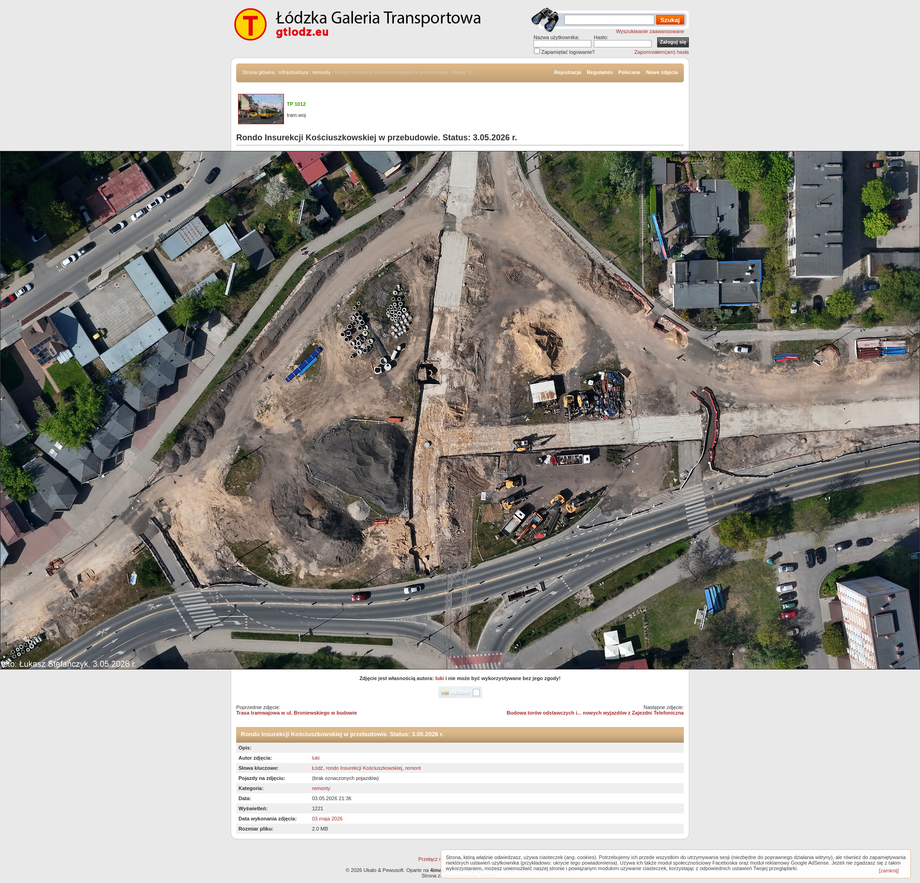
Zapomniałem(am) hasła (661, 52)
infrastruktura (293, 72)
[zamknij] (889, 870)
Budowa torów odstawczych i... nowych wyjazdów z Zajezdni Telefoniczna (595, 713)
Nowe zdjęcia (662, 72)
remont (412, 768)
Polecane (629, 72)
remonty (321, 72)
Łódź (317, 768)
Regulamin (600, 72)
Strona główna (258, 72)
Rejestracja (567, 72)
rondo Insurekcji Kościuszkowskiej (364, 768)
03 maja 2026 (327, 818)
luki (439, 678)
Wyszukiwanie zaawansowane (650, 31)
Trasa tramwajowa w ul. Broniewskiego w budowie (296, 713)
